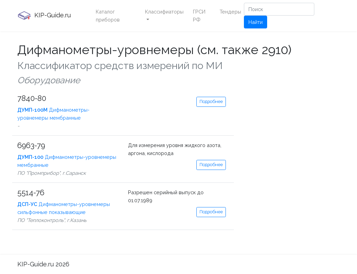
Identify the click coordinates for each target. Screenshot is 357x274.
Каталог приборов (108, 16)
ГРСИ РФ (199, 16)
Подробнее (211, 101)
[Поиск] (279, 9)
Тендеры (230, 12)
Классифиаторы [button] (164, 12)
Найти (255, 22)
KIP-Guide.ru (44, 15)
